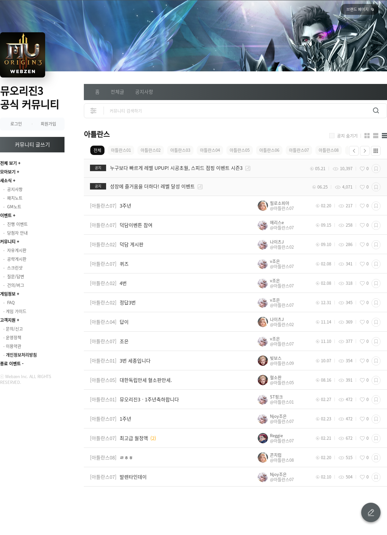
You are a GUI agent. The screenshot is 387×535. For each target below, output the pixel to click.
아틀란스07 (299, 150)
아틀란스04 (210, 150)
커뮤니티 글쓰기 (32, 144)
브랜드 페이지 (357, 9)
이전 (354, 151)
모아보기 (7, 172)
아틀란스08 (329, 150)
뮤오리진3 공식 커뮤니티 (29, 97)
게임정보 (7, 294)
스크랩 (376, 168)
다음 (365, 151)
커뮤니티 (7, 241)
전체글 (117, 91)
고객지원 (7, 320)
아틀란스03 (180, 150)
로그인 (16, 123)
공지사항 (144, 91)
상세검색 (93, 111)
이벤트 (6, 215)
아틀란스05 (240, 150)
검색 (376, 111)
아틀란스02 (151, 150)
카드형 (367, 135)
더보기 (376, 151)
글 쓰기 (371, 512)
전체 (97, 150)
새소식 (6, 180)
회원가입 (48, 123)
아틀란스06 (269, 150)
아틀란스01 (121, 150)
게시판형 (384, 135)
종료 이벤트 (10, 363)
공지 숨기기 (347, 135)
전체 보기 (8, 163)
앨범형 (375, 135)
